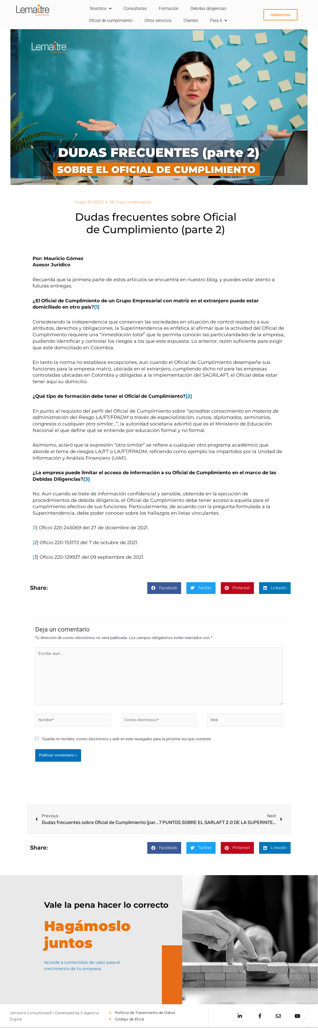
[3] (86, 479)
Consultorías (135, 8)
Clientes (191, 20)
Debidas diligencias (208, 8)
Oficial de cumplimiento (110, 20)
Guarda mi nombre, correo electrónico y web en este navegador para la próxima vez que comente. (127, 739)
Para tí (218, 20)
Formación (169, 8)
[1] (97, 307)
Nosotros (101, 8)
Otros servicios (158, 20)
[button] (164, 588)
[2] (189, 396)
